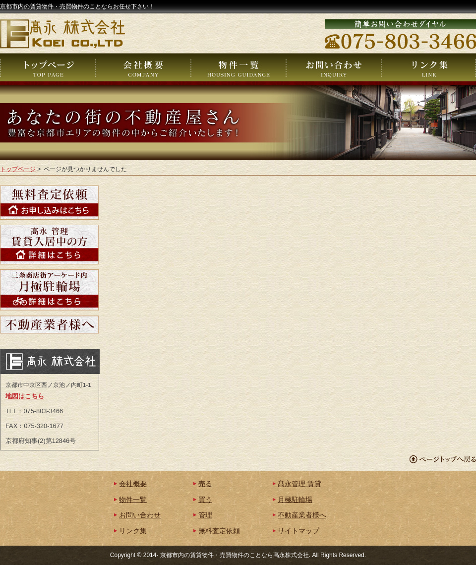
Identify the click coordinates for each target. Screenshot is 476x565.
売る (205, 484)
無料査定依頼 (219, 531)
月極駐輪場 (295, 499)
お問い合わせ (140, 515)
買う (205, 499)
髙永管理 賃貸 (299, 484)
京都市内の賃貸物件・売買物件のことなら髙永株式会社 (234, 555)
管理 (205, 515)
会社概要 (133, 484)
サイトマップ (298, 531)
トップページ (18, 169)
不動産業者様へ (302, 515)
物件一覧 (133, 499)
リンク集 (133, 531)
